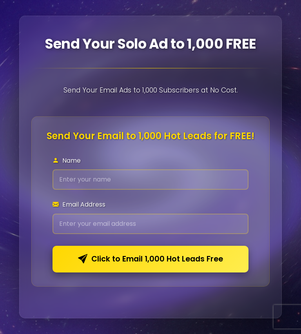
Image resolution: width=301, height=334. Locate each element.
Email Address (79, 204)
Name (67, 160)
